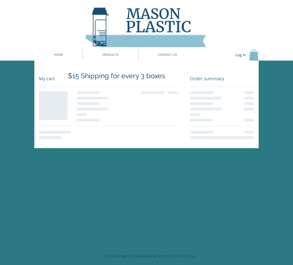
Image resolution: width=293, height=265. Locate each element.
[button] (254, 55)
